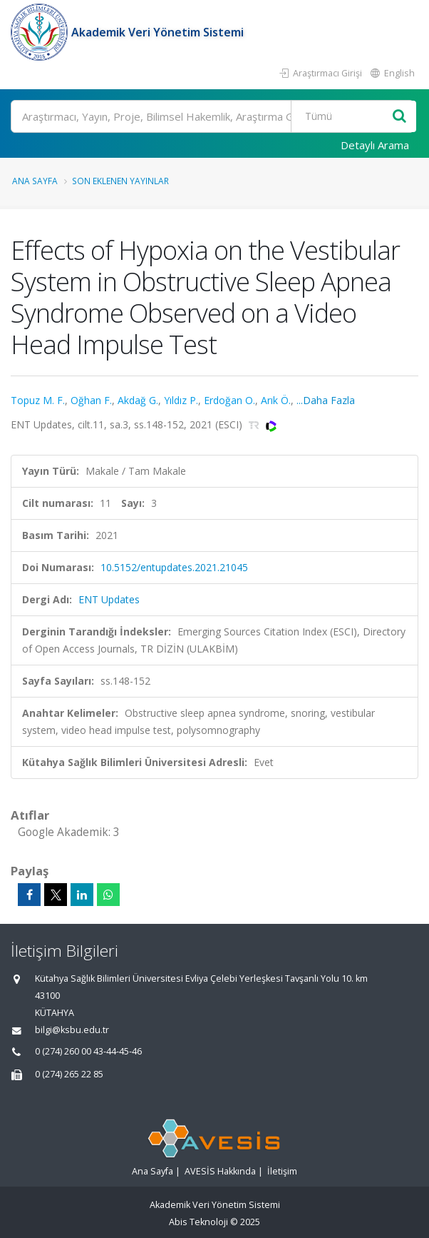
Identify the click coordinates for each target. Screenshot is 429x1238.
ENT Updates (109, 599)
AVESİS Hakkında (220, 1171)
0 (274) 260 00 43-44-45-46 (88, 1051)
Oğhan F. (91, 400)
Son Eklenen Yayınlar (120, 180)
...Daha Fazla (325, 400)
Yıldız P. (181, 400)
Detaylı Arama (375, 145)
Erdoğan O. (229, 400)
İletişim (282, 1171)
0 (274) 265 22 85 (69, 1074)
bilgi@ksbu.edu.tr (72, 1030)
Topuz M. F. (38, 400)
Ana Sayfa (35, 180)
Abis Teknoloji (198, 1222)
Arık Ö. (276, 400)
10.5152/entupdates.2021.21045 (174, 567)
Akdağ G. (138, 400)
